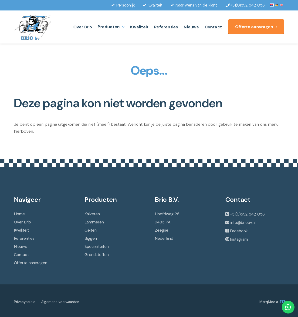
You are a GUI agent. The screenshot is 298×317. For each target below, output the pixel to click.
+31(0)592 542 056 (247, 214)
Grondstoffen (97, 254)
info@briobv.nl (242, 222)
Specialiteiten (97, 246)
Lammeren (94, 222)
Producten (109, 27)
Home (19, 213)
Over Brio (82, 27)
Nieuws (191, 27)
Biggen (91, 238)
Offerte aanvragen (254, 27)
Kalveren (92, 213)
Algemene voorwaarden (60, 302)
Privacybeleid (24, 302)
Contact (213, 27)
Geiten (91, 230)
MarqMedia (271, 302)
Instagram (239, 239)
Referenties (166, 27)
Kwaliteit (139, 27)
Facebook (239, 230)
